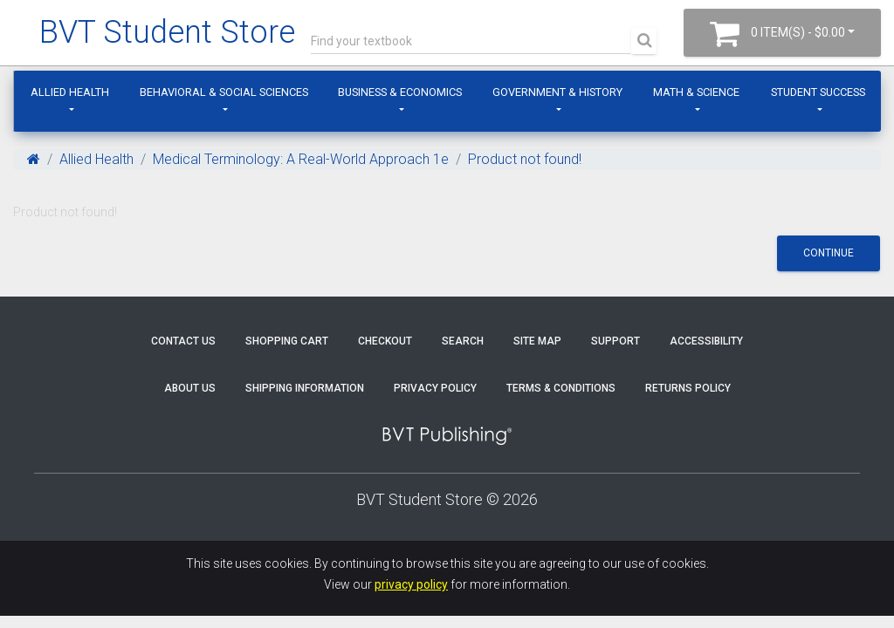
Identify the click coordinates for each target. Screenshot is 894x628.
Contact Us (183, 341)
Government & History (557, 92)
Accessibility (706, 341)
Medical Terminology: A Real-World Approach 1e (301, 159)
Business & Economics (400, 92)
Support (615, 341)
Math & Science (696, 92)
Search (463, 341)
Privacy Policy (435, 388)
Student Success (818, 92)
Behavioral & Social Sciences (224, 92)
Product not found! (524, 159)
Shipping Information (304, 388)
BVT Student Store (167, 32)
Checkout (385, 341)
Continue (828, 253)
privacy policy (411, 584)
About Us (190, 388)
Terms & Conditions (560, 388)
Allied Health (70, 92)
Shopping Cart (286, 341)
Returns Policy (688, 388)
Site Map (537, 341)
